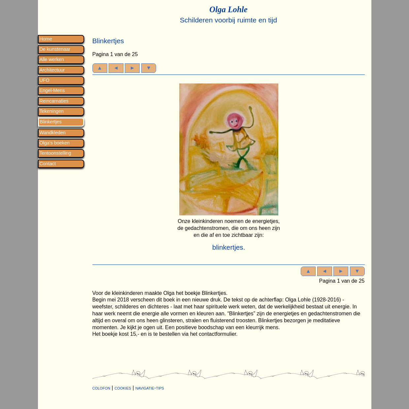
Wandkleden (52, 132)
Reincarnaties (53, 101)
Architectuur (52, 70)
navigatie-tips (149, 388)
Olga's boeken (54, 143)
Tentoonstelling (55, 153)
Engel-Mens (52, 90)
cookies (123, 388)
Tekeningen (51, 111)
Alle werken (51, 59)
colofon (101, 388)
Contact (47, 163)
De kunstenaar (54, 49)
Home (45, 39)
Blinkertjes (50, 121)
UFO (44, 80)
